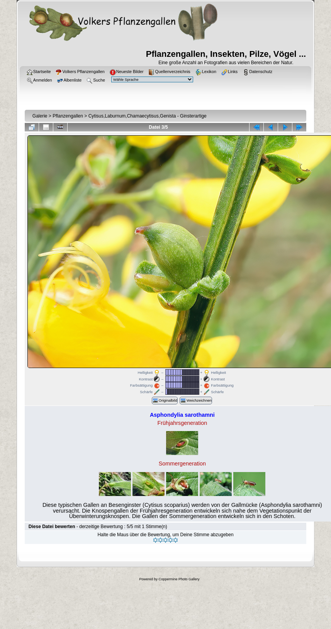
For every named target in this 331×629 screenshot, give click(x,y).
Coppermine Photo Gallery (178, 579)
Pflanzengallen (68, 116)
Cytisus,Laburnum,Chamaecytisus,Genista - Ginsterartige (147, 116)
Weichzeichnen (196, 400)
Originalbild (164, 400)
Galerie (40, 116)
